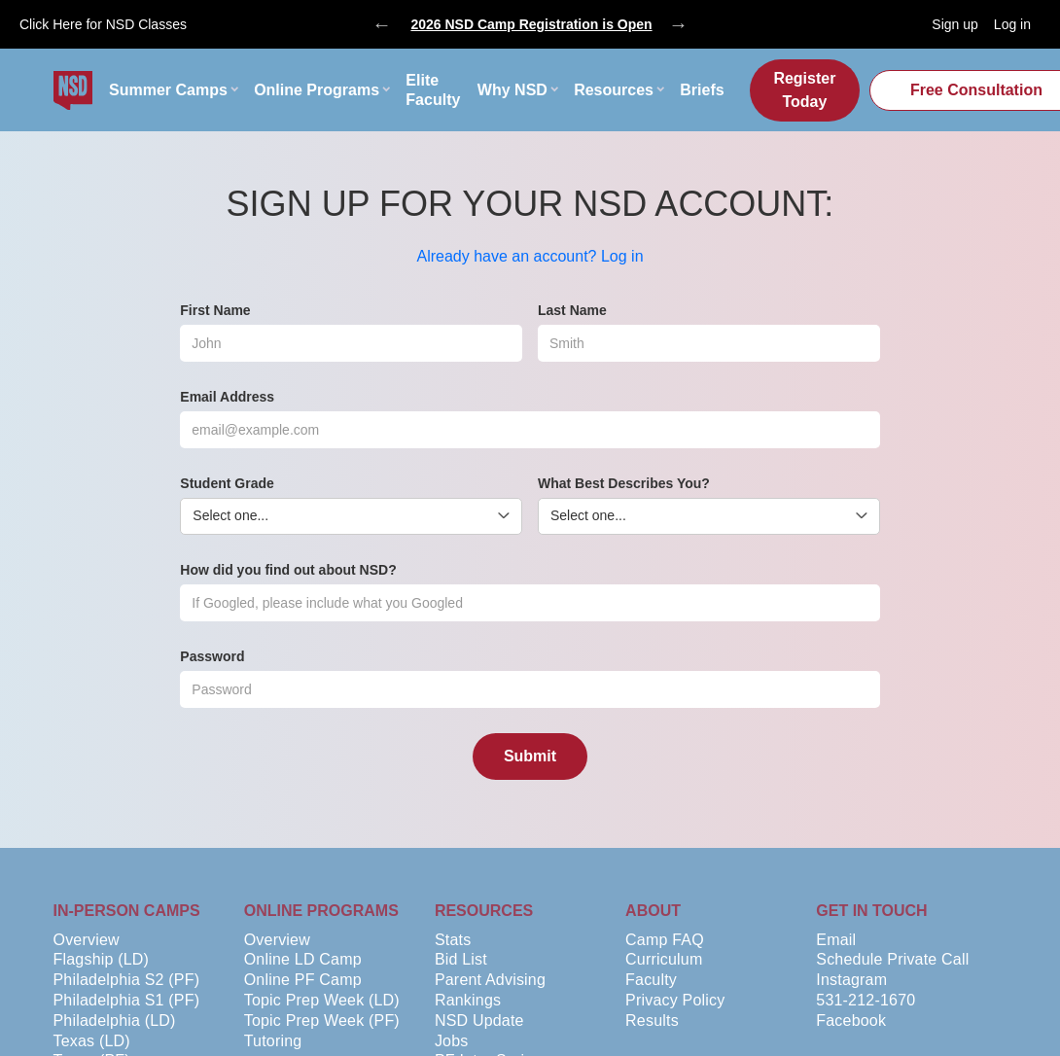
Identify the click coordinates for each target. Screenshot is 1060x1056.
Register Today (804, 90)
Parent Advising (490, 979)
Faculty (651, 979)
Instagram (851, 979)
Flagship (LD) (101, 959)
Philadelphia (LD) (114, 1020)
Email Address (227, 397)
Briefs (702, 90)
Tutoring (273, 1041)
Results (652, 1020)
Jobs (452, 1041)
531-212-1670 (865, 1000)
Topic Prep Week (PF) (322, 1020)
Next (679, 24)
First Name (215, 310)
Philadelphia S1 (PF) (126, 1000)
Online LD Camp (303, 959)
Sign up (954, 24)
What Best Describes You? (624, 483)
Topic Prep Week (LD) (322, 1000)
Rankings (468, 1000)
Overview (86, 940)
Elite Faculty (433, 90)
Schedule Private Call (892, 959)
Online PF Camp (303, 979)
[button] (173, 90)
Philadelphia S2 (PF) (126, 979)
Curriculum (663, 959)
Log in (1012, 24)
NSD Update (479, 1020)
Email (836, 940)
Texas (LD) (91, 1041)
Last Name (572, 310)
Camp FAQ (664, 940)
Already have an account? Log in (529, 256)
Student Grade (226, 483)
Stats (453, 940)
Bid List (461, 959)
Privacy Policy (674, 1000)
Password (212, 656)
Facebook (851, 1020)
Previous (382, 24)
